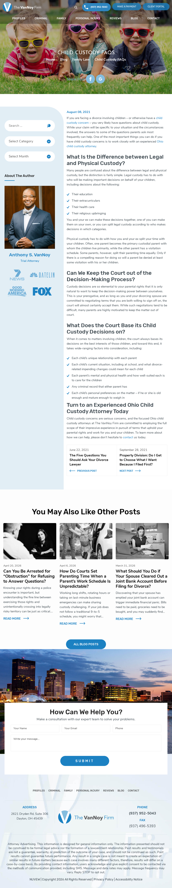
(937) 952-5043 (99, 7)
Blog (134, 18)
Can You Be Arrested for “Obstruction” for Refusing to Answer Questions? (29, 576)
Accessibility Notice (128, 879)
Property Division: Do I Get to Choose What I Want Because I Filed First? (140, 460)
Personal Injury (88, 18)
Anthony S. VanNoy (29, 255)
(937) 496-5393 (142, 826)
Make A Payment (126, 6)
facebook (90, 79)
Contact (153, 18)
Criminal (41, 18)
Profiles (18, 18)
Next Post (126, 470)
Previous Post (87, 470)
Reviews (115, 18)
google (100, 79)
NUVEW (35, 879)
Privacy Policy (103, 879)
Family (61, 18)
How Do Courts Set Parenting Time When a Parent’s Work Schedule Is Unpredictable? (85, 579)
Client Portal (156, 6)
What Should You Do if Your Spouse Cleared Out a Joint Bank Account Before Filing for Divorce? (141, 579)
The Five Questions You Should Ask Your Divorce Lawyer (89, 460)
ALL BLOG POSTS (86, 644)
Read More (12, 618)
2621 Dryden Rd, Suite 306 (29, 814)
